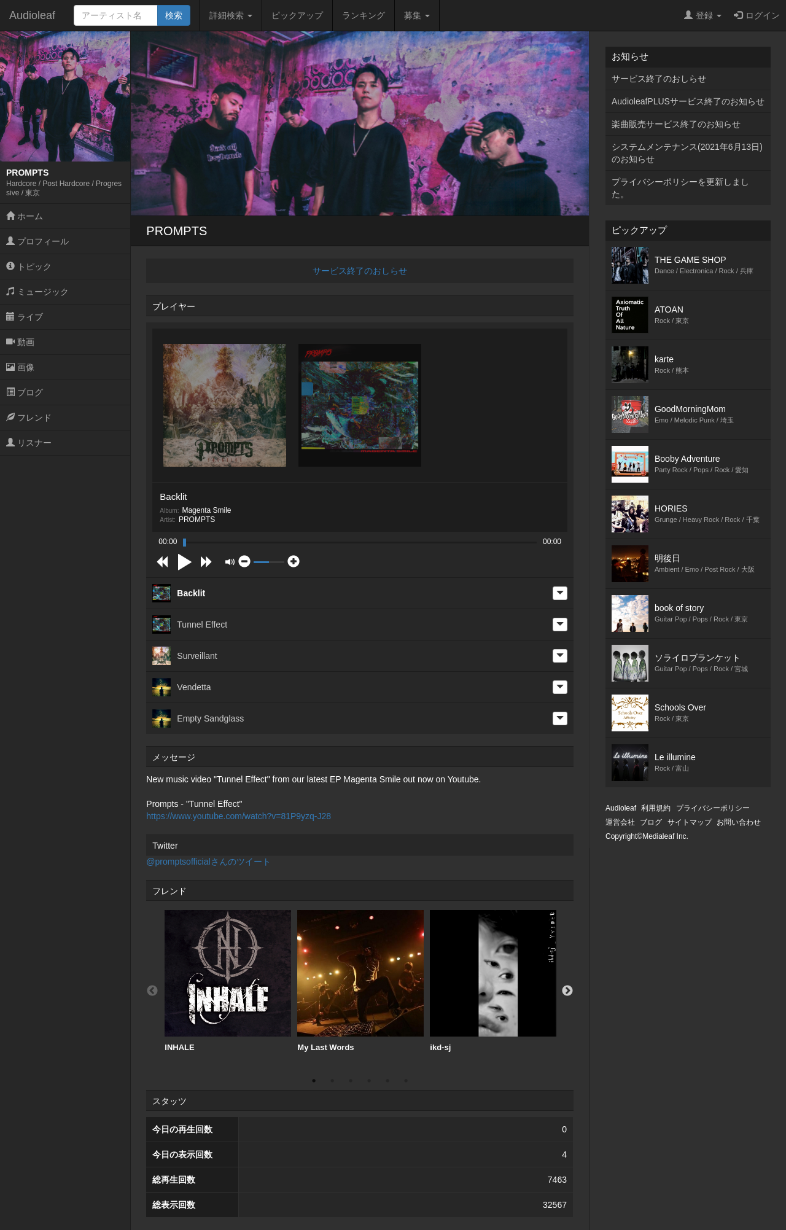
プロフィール (37, 241)
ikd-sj (493, 981)
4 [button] (369, 1081)
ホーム (24, 216)
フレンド (29, 417)
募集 (417, 15)
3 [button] (350, 1081)
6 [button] (406, 1081)
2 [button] (332, 1081)
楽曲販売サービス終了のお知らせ (676, 124)
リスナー (29, 443)
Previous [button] (152, 991)
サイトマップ (689, 822)
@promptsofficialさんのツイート (208, 861)
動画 (20, 342)
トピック (29, 266)
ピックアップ (297, 15)
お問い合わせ (739, 822)
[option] (228, 981)
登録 (703, 15)
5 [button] (387, 1081)
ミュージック (37, 292)
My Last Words (360, 981)
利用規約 (656, 808)
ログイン (757, 15)
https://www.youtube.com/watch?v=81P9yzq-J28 (238, 816)
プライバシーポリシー (713, 808)
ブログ (24, 392)
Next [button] (567, 991)
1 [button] (314, 1081)
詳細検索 (230, 15)
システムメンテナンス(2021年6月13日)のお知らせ (687, 153)
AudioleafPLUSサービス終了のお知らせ (688, 101)
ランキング (363, 15)
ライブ (24, 317)
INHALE (228, 981)
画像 (20, 367)
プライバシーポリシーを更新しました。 (680, 188)
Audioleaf (32, 15)
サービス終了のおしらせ (360, 271)
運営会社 (620, 822)
